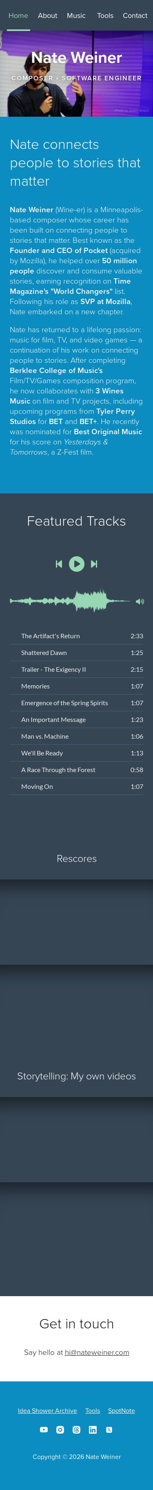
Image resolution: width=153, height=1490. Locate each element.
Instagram (60, 1430)
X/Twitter (109, 1430)
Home (18, 15)
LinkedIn (93, 1430)
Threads (77, 1430)
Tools (105, 15)
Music (76, 15)
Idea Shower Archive (47, 1410)
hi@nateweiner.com (97, 1352)
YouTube (44, 1430)
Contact (134, 15)
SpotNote (121, 1410)
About (47, 15)
